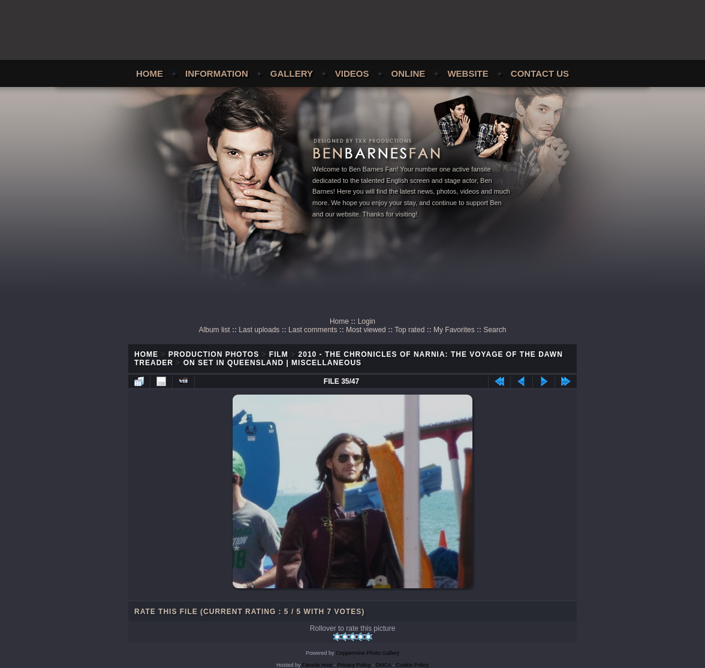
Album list (214, 330)
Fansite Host (317, 665)
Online (408, 73)
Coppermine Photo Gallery (367, 653)
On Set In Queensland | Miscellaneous (272, 363)
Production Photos (213, 354)
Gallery (291, 73)
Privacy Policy (354, 665)
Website (467, 73)
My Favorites (454, 330)
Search (494, 330)
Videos (352, 73)
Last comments (312, 330)
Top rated (409, 330)
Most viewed (366, 330)
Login (366, 321)
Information (216, 73)
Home (149, 73)
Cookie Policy (412, 665)
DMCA (383, 665)
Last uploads (259, 330)
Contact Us (540, 73)
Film (278, 354)
